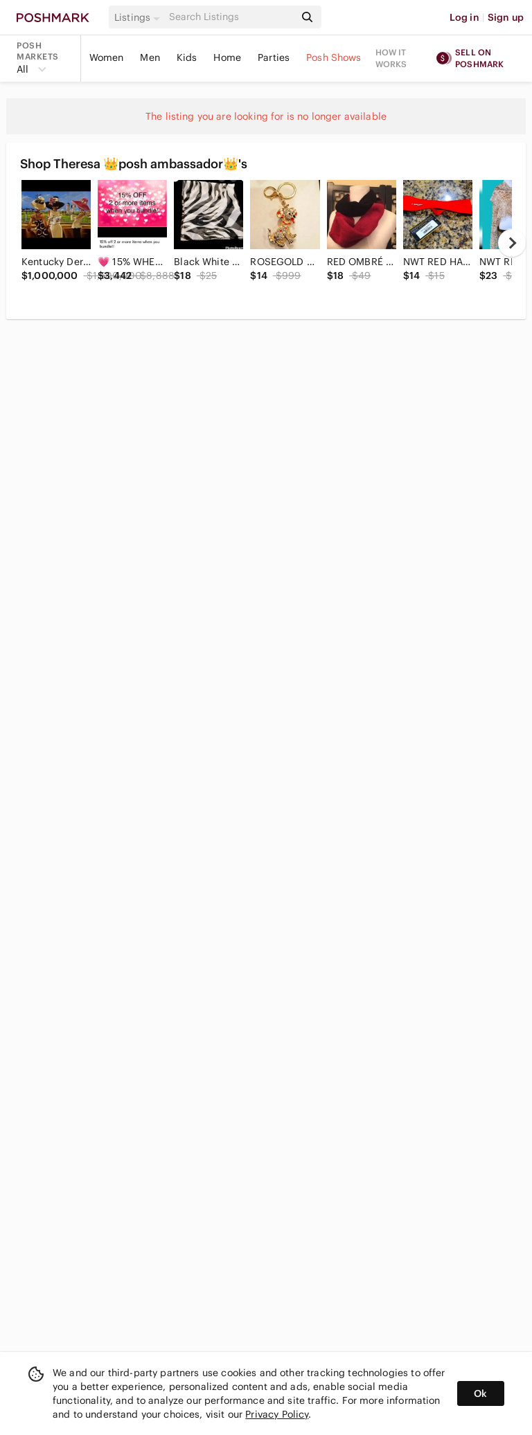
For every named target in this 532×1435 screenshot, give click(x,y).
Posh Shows (334, 57)
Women (106, 57)
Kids (187, 57)
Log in (464, 17)
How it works (391, 58)
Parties (274, 57)
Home (227, 57)
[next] (512, 243)
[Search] (230, 17)
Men (149, 57)
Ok (480, 1393)
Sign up (506, 17)
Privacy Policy (276, 1414)
